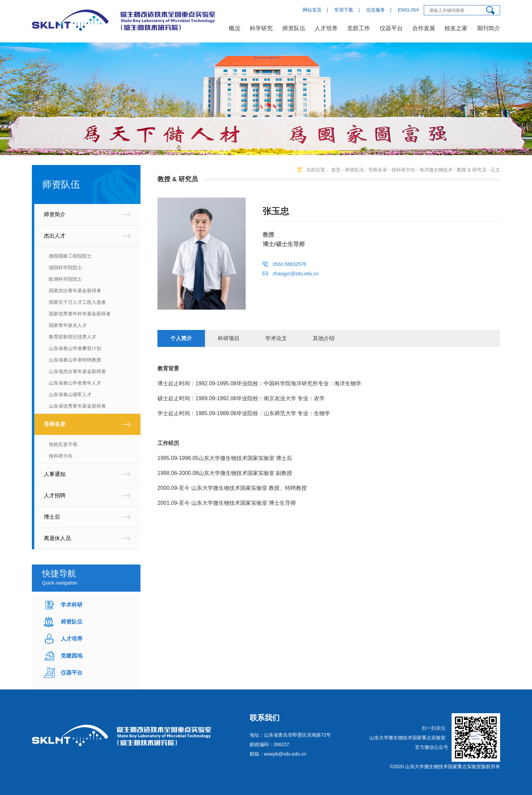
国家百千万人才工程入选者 (77, 302)
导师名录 (54, 424)
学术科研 (71, 605)
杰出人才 (54, 236)
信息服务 (375, 10)
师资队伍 (293, 28)
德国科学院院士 (65, 267)
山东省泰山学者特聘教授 (75, 360)
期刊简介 (488, 28)
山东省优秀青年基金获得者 (77, 406)
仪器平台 (391, 28)
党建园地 (71, 656)
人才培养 (326, 28)
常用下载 (343, 10)
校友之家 (456, 28)
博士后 (52, 517)
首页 (336, 169)
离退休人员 (57, 538)
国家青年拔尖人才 (68, 325)
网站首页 (312, 10)
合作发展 (423, 28)
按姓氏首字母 (63, 444)
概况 (234, 28)
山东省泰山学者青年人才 (75, 383)
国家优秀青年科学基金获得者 (80, 313)
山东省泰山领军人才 (70, 394)
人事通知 (54, 474)
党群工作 (358, 28)
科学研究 (261, 28)
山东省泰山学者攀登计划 (75, 348)
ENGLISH (408, 10)
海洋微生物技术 (436, 169)
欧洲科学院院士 (65, 279)
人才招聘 (54, 495)
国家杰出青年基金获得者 (75, 290)
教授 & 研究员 (471, 169)
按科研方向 (61, 456)
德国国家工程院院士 (70, 256)
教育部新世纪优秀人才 (72, 336)
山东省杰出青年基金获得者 (77, 371)
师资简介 (54, 214)
